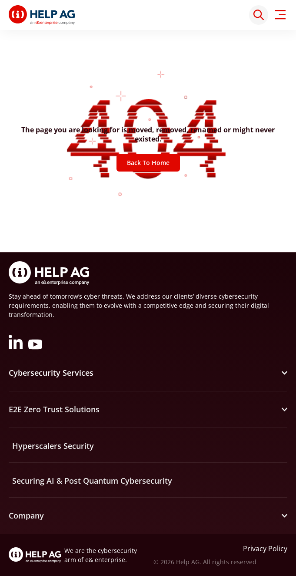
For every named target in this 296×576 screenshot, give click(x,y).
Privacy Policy (265, 548)
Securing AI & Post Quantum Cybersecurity (92, 480)
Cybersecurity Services (51, 372)
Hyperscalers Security (53, 446)
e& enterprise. (106, 560)
